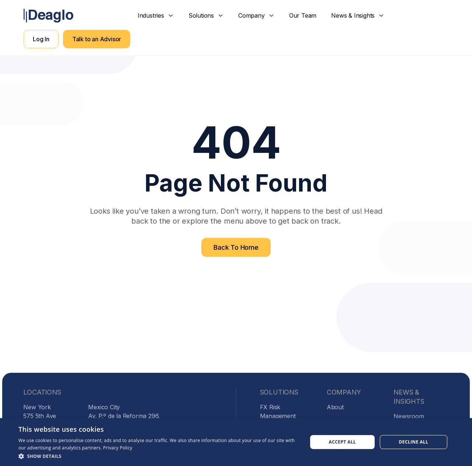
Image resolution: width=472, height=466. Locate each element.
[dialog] (236, 442)
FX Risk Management (278, 411)
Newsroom (408, 416)
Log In (41, 39)
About (335, 407)
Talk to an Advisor (96, 39)
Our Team (302, 15)
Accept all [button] (342, 442)
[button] (156, 15)
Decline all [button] (413, 442)
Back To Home (236, 247)
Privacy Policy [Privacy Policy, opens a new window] (117, 448)
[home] (48, 15)
